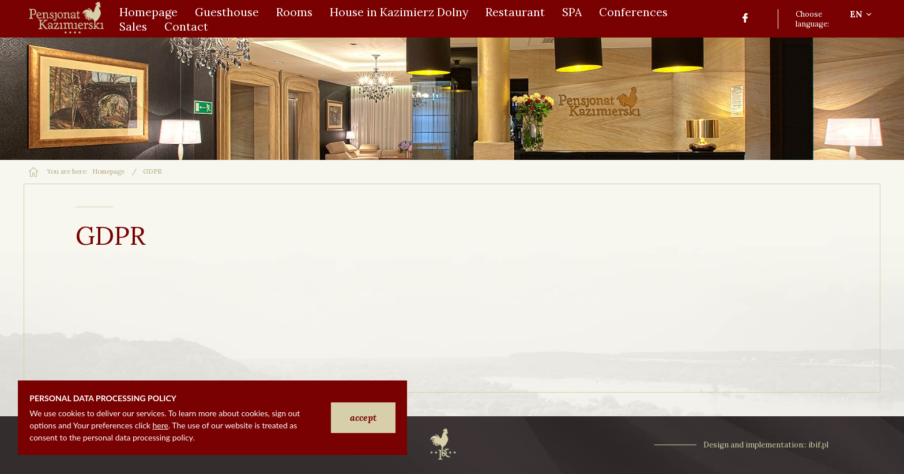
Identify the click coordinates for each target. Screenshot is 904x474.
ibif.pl (818, 445)
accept (363, 417)
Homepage (108, 171)
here (160, 425)
